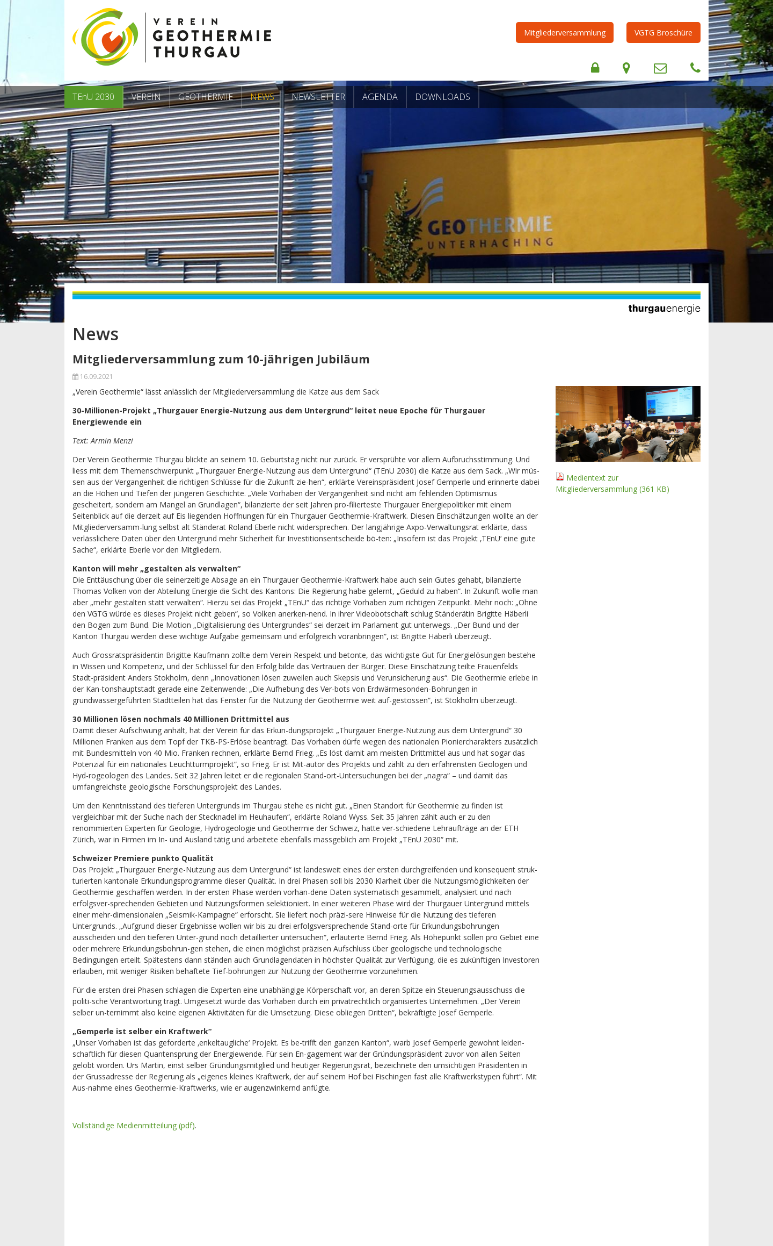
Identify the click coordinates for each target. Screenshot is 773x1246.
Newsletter (318, 97)
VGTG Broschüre (663, 32)
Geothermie (205, 97)
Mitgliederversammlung (565, 32)
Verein (146, 97)
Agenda (380, 97)
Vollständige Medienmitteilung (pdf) (133, 1125)
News (262, 97)
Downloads (442, 97)
